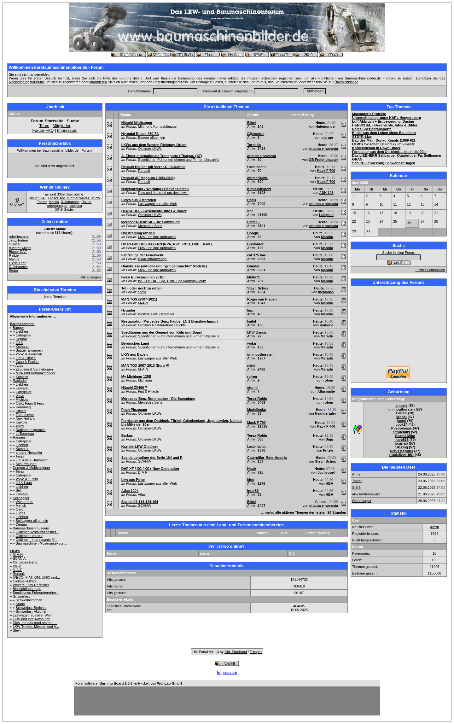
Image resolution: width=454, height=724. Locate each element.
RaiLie (86, 202)
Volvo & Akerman (29, 354)
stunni (252, 387)
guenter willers (78, 198)
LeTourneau (25, 433)
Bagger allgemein (29, 350)
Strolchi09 (401, 432)
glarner (327, 137)
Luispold (326, 215)
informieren (98, 82)
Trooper (256, 652)
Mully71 (253, 277)
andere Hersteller (29, 452)
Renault (19, 573)
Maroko (327, 237)
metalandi (326, 292)
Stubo (13, 270)
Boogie (253, 233)
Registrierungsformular (26, 82)
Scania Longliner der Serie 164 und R (152, 457)
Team (44, 125)
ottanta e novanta (323, 148)
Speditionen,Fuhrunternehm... (36, 592)
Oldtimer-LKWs (24, 581)
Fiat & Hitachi (26, 358)
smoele (402, 405)
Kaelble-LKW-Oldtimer (139, 446)
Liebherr (22, 331)
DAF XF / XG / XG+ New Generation (150, 468)
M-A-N (18, 555)
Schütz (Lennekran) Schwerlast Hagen (383, 163)
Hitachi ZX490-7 (134, 387)
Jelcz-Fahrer (18, 240)
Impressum (67, 130)
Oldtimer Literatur (29, 536)
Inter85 (253, 491)
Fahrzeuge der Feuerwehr (142, 255)
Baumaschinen (22, 324)
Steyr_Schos (257, 288)
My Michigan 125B (136, 376)
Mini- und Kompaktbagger (35, 373)
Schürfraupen (26, 464)
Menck (21, 505)
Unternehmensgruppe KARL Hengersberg (386, 118)
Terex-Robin (257, 398)
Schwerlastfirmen (29, 600)
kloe (250, 480)
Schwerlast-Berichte (31, 608)
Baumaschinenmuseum (31, 528)
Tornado (254, 145)
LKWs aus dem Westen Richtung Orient (154, 145)
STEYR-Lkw (362, 136)
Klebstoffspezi (259, 189)
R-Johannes (70, 202)
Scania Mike (405, 436)
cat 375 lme (256, 255)
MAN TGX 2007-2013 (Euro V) (145, 365)
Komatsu (22, 346)
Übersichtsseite (346, 82)
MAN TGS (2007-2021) (139, 299)
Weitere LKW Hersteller (31, 585)
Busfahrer (255, 244)
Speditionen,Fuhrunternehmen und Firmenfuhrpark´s (178, 159)
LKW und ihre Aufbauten (31, 619)
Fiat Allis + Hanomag (32, 460)
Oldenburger (361, 501)
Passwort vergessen (234, 91)
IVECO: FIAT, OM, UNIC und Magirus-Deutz (172, 281)
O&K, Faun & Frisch (31, 403)
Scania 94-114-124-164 (139, 502)
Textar (357, 481)
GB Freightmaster (323, 159)
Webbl (401, 417)
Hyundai (128, 310)
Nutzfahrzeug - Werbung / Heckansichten (155, 189)
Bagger (18, 328)
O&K (19, 343)
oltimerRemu (257, 178)
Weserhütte (24, 502)
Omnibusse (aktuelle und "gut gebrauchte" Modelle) (164, 266)
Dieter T (253, 222)
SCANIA (19, 558)
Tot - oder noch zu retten (141, 288)
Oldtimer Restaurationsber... (37, 532)
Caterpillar (24, 335)
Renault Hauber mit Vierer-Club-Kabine (153, 167)
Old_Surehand (235, 652)
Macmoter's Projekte (369, 114)
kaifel (251, 321)
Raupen (19, 437)
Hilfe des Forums (117, 78)
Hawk (251, 468)
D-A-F (17, 570)
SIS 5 (356, 487)
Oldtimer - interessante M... (37, 539)
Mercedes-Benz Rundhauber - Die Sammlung (158, 398)
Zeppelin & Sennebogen (34, 369)
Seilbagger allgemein (32, 521)
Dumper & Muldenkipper (31, 468)
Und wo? (17, 204)
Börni (251, 123)
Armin (356, 474)
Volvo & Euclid (27, 479)
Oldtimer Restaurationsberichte (162, 325)
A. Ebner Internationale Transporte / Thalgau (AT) (161, 156)
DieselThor (56, 198)
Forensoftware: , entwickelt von (128, 683)
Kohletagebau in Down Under (376, 148)
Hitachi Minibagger (136, 123)
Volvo (20, 396)
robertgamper (57, 205)
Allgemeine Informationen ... (33, 316)
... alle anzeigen (89, 277)
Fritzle (328, 450)
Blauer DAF (37, 198)
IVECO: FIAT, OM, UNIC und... (36, 577)
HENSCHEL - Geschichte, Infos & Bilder (154, 211)
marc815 (401, 439)
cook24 (402, 424)
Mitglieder (61, 125)
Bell (18, 490)
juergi (401, 421)
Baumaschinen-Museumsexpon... (41, 543)
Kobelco (22, 377)
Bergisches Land (135, 343)
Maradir (327, 336)
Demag (21, 339)
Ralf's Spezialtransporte (372, 129)
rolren (252, 376)
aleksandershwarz (366, 494)
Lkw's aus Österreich (138, 200)
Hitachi (21, 411)
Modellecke (256, 410)
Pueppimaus (401, 428)
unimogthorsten (260, 354)
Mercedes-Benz (25, 562)
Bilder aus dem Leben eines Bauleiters (384, 133)
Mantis (54, 202)
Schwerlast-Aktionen (31, 611)
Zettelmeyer (25, 415)
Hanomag (23, 407)
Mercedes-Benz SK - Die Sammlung (150, 222)
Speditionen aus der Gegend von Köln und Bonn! (161, 332)
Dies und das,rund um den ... (35, 623)
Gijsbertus (255, 134)
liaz (250, 310)
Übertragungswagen (138, 233)
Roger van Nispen (262, 299)
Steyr (17, 630)
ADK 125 (326, 193)
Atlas (19, 365)
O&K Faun (24, 483)
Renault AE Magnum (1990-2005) (148, 178)
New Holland (25, 418)
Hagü (251, 200)
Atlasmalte (326, 391)
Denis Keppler (401, 451)
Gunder (253, 266)
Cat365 (401, 413)
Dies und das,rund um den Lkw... (163, 193)
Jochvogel (326, 472)
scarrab (401, 443)
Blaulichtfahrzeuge (27, 589)
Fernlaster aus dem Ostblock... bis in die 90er (389, 152)
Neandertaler (325, 413)
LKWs (15, 551)
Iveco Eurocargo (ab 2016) (143, 277)
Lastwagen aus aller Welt (32, 615)
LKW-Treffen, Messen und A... (36, 626)
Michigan (23, 399)
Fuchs (20, 513)
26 (409, 222)
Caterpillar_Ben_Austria (267, 457)
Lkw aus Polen (133, 480)
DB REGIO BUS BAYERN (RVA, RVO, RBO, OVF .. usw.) (166, 244)
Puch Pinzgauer (134, 410)
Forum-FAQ (43, 130)
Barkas (127, 435)
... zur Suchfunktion (430, 270)
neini (251, 365)
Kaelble (21, 422)
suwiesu (75, 205)
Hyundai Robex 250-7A (140, 134)
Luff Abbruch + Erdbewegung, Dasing (383, 121)
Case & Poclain (27, 362)
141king (401, 447)
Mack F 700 (326, 170)
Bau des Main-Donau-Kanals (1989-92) (383, 140)
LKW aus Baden (134, 354)
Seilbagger (21, 498)
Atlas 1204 (129, 491)
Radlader (20, 380)
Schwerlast (21, 596)
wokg (251, 343)
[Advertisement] (398, 327)
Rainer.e (326, 325)
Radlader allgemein (31, 430)
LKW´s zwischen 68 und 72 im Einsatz (383, 144)
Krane (20, 604)
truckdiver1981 (401, 455)
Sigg (329, 439)
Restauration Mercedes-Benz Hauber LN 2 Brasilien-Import (169, 321)
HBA (329, 483)
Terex (19, 426)
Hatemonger (326, 126)
